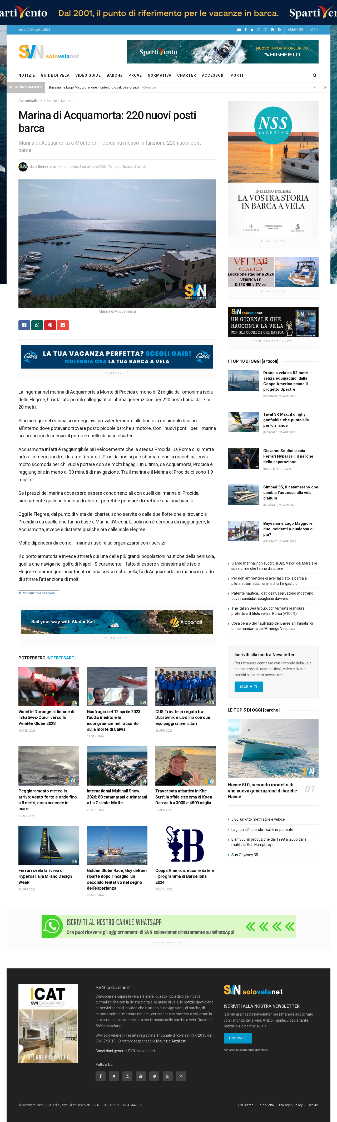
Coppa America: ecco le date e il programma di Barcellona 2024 (184, 876)
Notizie (52, 101)
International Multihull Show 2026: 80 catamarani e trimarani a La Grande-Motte (117, 797)
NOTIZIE (26, 75)
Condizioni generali (111, 1051)
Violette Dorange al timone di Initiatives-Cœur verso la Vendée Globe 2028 (46, 717)
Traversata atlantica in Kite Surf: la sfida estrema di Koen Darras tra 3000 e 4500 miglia (183, 797)
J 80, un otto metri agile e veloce (258, 819)
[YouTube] (239, 30)
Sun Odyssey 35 (244, 855)
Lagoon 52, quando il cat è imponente (262, 829)
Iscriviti (248, 687)
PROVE (135, 75)
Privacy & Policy (291, 1105)
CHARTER (186, 75)
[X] (251, 30)
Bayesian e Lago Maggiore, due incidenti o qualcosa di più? (94, 87)
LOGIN (314, 30)
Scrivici (313, 1105)
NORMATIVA (159, 75)
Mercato (67, 101)
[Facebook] (246, 30)
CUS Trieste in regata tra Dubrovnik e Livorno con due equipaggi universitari (182, 717)
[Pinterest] (272, 30)
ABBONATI (295, 30)
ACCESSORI (213, 75)
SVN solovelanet (30, 101)
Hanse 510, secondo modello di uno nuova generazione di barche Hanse (262, 790)
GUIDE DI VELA (55, 75)
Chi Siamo (246, 1105)
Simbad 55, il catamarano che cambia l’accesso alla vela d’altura (290, 493)
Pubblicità (266, 1105)
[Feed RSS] (279, 30)
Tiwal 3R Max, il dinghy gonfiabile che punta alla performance (286, 420)
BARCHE (115, 75)
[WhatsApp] (258, 30)
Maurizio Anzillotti (171, 1041)
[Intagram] (265, 30)
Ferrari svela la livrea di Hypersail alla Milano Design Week (45, 876)
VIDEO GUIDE (88, 75)
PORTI (237, 75)
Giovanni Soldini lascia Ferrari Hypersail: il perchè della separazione (288, 456)
